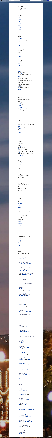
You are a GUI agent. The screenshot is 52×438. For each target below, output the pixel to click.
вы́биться (19, 164)
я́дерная (24, 414)
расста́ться (19, 54)
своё (30, 409)
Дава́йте (20, 321)
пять (19, 411)
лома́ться (19, 109)
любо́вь (21, 329)
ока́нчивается (26, 263)
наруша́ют (23, 306)
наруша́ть (24, 311)
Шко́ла (19, 367)
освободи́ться (20, 59)
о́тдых (22, 388)
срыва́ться (19, 89)
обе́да (27, 274)
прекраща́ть (20, 137)
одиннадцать (31, 263)
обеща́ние (26, 311)
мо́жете (20, 359)
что (22, 268)
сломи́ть (19, 144)
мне (27, 372)
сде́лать (22, 380)
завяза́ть (19, 76)
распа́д (19, 98)
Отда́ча (19, 402)
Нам (19, 404)
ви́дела (20, 390)
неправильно (29, 311)
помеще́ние (20, 378)
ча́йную (24, 321)
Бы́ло (19, 268)
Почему (19, 416)
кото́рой (20, 395)
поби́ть (23, 309)
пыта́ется (22, 295)
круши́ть (19, 214)
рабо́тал (20, 347)
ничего (21, 357)
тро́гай (25, 421)
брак (27, 295)
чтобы (23, 374)
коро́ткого (21, 256)
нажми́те (28, 298)
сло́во (28, 399)
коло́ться (19, 242)
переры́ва (24, 256)
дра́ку (24, 431)
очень (20, 290)
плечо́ (28, 402)
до (24, 304)
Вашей (20, 409)
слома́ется (20, 433)
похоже (21, 268)
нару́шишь (30, 421)
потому (29, 274)
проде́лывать (20, 189)
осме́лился (23, 377)
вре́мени (31, 261)
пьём (23, 411)
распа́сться (20, 162)
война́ (31, 290)
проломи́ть (20, 185)
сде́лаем (21, 258)
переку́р (19, 221)
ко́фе (29, 354)
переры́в (19, 42)
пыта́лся (21, 431)
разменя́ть (22, 359)
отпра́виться (26, 393)
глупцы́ (20, 419)
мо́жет (22, 309)
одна (29, 290)
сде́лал (30, 428)
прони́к (25, 268)
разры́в (19, 32)
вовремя (20, 282)
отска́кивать (20, 210)
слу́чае (20, 298)
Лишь (19, 329)
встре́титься (24, 394)
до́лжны (24, 261)
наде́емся (22, 290)
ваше (26, 331)
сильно (32, 274)
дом (26, 280)
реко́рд (26, 309)
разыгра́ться (20, 173)
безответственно (25, 409)
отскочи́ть (19, 112)
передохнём (23, 352)
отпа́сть (19, 167)
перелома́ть (20, 223)
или (26, 293)
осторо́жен (21, 374)
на (21, 326)
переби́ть (19, 7)
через (26, 268)
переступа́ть (20, 135)
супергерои (21, 261)
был (24, 265)
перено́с (19, 247)
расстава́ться (20, 71)
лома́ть (19, 21)
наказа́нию (30, 306)
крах (19, 126)
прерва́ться (20, 199)
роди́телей (27, 270)
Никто (19, 309)
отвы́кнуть (19, 128)
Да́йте (19, 388)
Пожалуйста (20, 424)
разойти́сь (19, 27)
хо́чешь (24, 372)
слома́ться (19, 114)
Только (19, 357)
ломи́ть (19, 187)
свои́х (25, 270)
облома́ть (19, 197)
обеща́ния (27, 397)
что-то (20, 340)
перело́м (19, 79)
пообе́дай (20, 313)
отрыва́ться (20, 73)
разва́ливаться (20, 228)
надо (20, 380)
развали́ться (20, 83)
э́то (26, 421)
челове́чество (28, 414)
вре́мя (28, 261)
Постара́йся (20, 316)
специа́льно (20, 293)
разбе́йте (24, 298)
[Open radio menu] (49, 436)
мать (20, 295)
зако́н (25, 306)
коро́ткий (24, 345)
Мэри (22, 424)
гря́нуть (19, 100)
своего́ (25, 397)
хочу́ (19, 383)
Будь (19, 374)
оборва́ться (20, 86)
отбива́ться (20, 123)
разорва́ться (20, 146)
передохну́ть (20, 121)
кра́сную (31, 298)
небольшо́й (20, 272)
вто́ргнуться (20, 238)
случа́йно (28, 293)
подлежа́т (28, 306)
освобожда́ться (20, 155)
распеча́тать (20, 252)
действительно (21, 372)
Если (19, 414)
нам (20, 388)
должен (21, 319)
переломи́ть (20, 240)
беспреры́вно (20, 148)
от (29, 261)
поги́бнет (31, 414)
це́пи (24, 362)
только (26, 428)
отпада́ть (19, 207)
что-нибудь (29, 416)
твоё (26, 329)
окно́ (23, 265)
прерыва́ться (20, 171)
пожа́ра (22, 298)
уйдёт (22, 369)
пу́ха (19, 288)
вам (27, 402)
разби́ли (23, 293)
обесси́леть (20, 216)
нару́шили (22, 419)
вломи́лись (24, 280)
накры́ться (19, 218)
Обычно (19, 263)
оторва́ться (20, 38)
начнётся (26, 290)
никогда (20, 397)
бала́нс (28, 421)
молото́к (29, 265)
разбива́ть (19, 152)
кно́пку (19, 299)
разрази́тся (21, 414)
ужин (21, 263)
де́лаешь (22, 421)
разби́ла (22, 340)
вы (22, 280)
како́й (19, 280)
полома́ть (19, 130)
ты (20, 421)
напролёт (19, 245)
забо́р (22, 335)
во (24, 274)
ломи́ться (19, 169)
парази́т (21, 377)
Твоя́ (19, 295)
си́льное (30, 362)
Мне (19, 380)
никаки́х (23, 385)
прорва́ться (20, 65)
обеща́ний (27, 319)
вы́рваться (23, 270)
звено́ (22, 362)
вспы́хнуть (19, 25)
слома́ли (20, 335)
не (20, 309)
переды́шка (20, 142)
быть (23, 354)
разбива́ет (24, 390)
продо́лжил (27, 256)
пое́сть (32, 416)
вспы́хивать (20, 63)
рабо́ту (31, 256)
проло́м (19, 205)
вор (23, 268)
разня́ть (23, 431)
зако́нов (25, 385)
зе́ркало (22, 337)
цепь (24, 363)
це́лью (21, 280)
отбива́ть (19, 132)
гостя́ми (23, 263)
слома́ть (19, 23)
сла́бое (21, 362)
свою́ (29, 256)
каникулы (28, 367)
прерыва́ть (20, 105)
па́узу (23, 258)
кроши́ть (19, 225)
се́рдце (28, 329)
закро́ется (23, 367)
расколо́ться (20, 176)
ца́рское (30, 377)
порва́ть (28, 424)
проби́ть (19, 56)
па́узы (24, 278)
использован (26, 265)
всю (23, 363)
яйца (25, 316)
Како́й (19, 377)
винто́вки (21, 402)
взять (27, 416)
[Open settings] (50, 436)
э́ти (27, 374)
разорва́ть (19, 51)
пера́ (21, 288)
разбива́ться (20, 180)
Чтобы (19, 265)
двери (27, 377)
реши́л (24, 393)
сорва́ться (19, 29)
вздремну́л (22, 274)
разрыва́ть (19, 150)
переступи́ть (20, 107)
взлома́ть (19, 212)
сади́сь (20, 326)
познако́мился (23, 395)
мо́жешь (20, 270)
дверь (25, 404)
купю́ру (29, 359)
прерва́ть (19, 17)
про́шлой (23, 347)
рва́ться (19, 19)
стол (22, 326)
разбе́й (20, 337)
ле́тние (26, 367)
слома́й (24, 357)
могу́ (20, 428)
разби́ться (19, 81)
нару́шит (23, 397)
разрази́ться (20, 103)
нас (19, 304)
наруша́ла (21, 385)
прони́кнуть (20, 45)
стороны (22, 409)
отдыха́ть (26, 261)
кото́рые (21, 306)
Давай (19, 258)
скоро (21, 367)
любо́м (20, 311)
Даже (19, 261)
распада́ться (20, 203)
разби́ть (19, 48)
